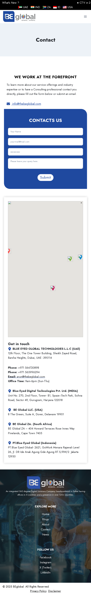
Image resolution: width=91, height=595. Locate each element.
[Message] (45, 163)
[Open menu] (85, 16)
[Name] (45, 131)
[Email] (45, 141)
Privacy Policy (38, 591)
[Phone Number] (45, 152)
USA (68, 7)
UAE (23, 7)
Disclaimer (54, 591)
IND (35, 7)
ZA (47, 7)
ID (56, 7)
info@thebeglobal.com (26, 104)
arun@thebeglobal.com (26, 377)
